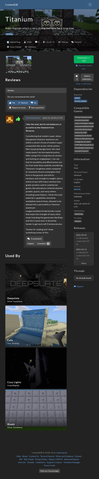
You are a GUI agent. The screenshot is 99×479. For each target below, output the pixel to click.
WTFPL (77, 189)
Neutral (23, 102)
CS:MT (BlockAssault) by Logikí (85, 145)
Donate (78, 456)
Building (9, 34)
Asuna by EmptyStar (82, 120)
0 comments (34, 238)
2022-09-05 (83, 239)
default (77, 98)
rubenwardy (61, 452)
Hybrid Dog (79, 214)
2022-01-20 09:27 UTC (53, 118)
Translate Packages (71, 462)
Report (78, 286)
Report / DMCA (56, 459)
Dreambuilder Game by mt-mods (86, 148)
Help (18, 456)
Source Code (49, 465)
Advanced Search (71, 459)
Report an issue (17, 107)
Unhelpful (43, 243)
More (83, 263)
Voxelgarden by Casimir (83, 142)
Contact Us (34, 456)
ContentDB (11, 4)
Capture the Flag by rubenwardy (85, 123)
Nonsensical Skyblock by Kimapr (86, 126)
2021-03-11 (83, 254)
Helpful (30, 243)
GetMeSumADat (33, 118)
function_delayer (80, 101)
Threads (30, 462)
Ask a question (36, 107)
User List (22, 462)
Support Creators (54, 462)
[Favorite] (76, 77)
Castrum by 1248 (80, 133)
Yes (12, 102)
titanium (78, 221)
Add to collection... (87, 77)
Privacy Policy (41, 459)
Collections (40, 462)
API (20, 459)
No (33, 102)
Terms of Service (47, 456)
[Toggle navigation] (90, 4)
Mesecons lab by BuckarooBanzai (86, 139)
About (25, 456)
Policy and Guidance (64, 456)
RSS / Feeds (29, 459)
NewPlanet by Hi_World (83, 136)
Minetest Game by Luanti (83, 117)
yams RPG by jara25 (81, 151)
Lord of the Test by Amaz (83, 129)
